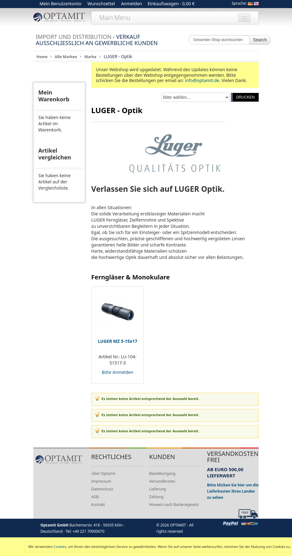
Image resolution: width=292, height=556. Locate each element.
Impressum (101, 481)
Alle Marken (66, 56)
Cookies (60, 546)
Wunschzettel (101, 4)
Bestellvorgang (162, 473)
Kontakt (98, 504)
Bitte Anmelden (118, 372)
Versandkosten (162, 481)
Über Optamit (103, 473)
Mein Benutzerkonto (60, 4)
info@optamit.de (202, 80)
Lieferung (157, 489)
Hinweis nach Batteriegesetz (174, 504)
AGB (95, 496)
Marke (90, 56)
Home (42, 56)
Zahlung (156, 496)
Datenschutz (102, 489)
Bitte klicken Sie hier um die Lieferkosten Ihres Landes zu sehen (233, 491)
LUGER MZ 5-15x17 (117, 341)
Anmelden (131, 4)
